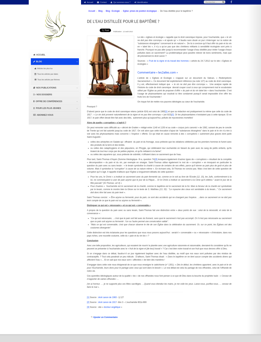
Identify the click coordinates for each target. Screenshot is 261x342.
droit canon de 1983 (107, 297)
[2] (172, 114)
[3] (156, 159)
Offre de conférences (49, 101)
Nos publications (46, 88)
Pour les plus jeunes (48, 108)
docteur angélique (112, 307)
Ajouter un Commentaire (105, 317)
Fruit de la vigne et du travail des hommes (169, 61)
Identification (142, 2)
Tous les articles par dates (47, 74)
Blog (39, 61)
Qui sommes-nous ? (121, 2)
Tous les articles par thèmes (48, 80)
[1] (166, 111)
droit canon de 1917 (107, 302)
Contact (103, 2)
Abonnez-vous (45, 115)
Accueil (90, 2)
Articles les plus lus (45, 68)
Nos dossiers (44, 94)
